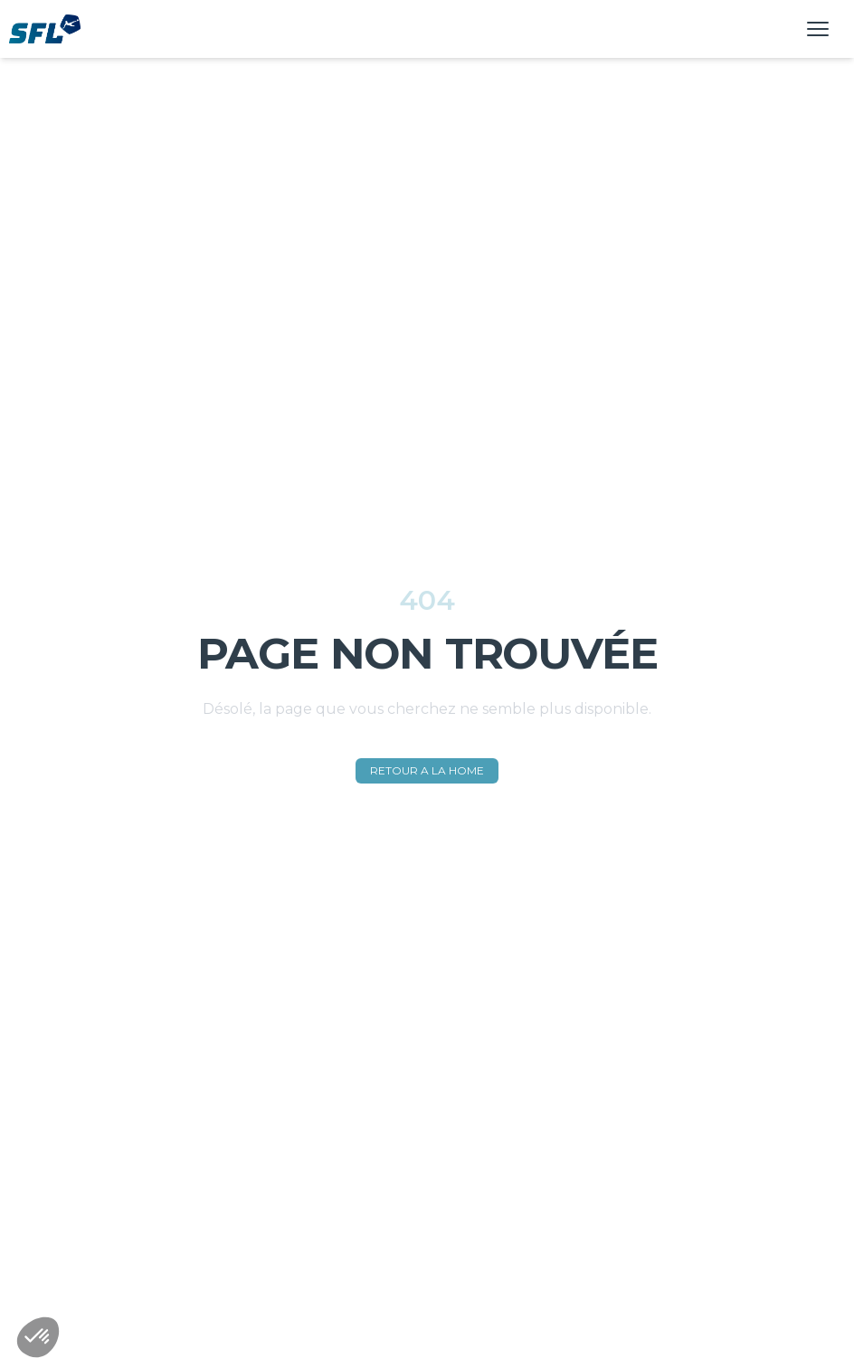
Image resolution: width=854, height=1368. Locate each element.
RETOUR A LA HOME (427, 770)
